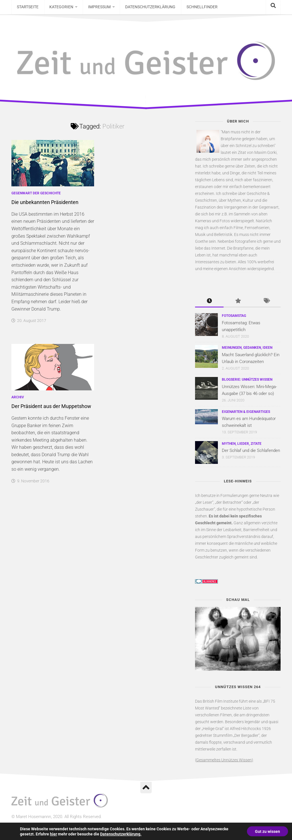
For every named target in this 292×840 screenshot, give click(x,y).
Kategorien (59, 8)
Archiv (17, 400)
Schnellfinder (196, 8)
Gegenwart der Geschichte (36, 196)
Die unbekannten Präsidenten (44, 205)
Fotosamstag (234, 319)
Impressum (96, 8)
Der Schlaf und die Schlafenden (251, 453)
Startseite (27, 8)
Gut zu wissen (266, 831)
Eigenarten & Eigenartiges (246, 414)
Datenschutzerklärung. (120, 833)
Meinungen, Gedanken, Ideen (247, 350)
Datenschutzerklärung (146, 8)
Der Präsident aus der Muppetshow (51, 409)
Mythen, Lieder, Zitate (241, 446)
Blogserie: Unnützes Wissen (247, 382)
